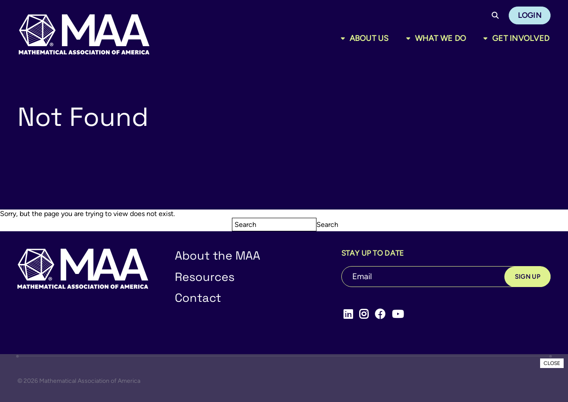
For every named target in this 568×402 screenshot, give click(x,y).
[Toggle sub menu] (344, 38)
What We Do (440, 38)
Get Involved (520, 38)
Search (327, 224)
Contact (198, 297)
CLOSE (552, 363)
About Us (369, 38)
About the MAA (217, 255)
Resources (205, 276)
